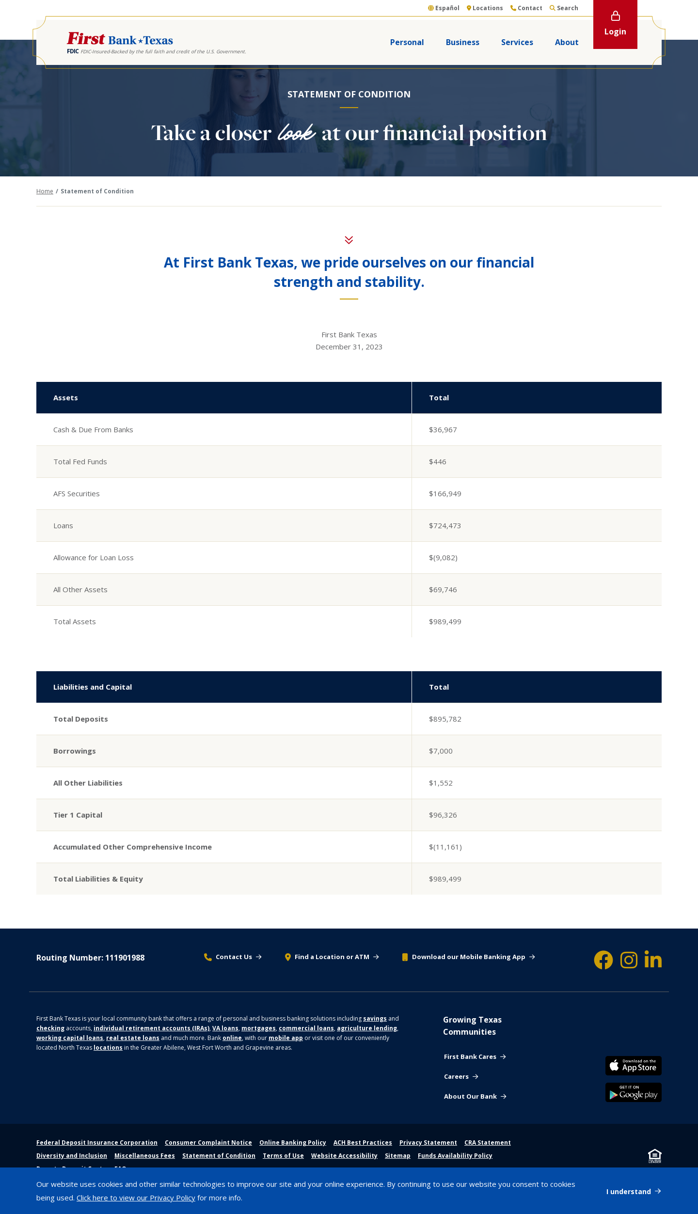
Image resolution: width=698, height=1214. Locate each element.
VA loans (225, 1028)
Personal (407, 42)
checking (50, 1028)
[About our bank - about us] (475, 1097)
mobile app (286, 1038)
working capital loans (69, 1038)
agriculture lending (367, 1028)
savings (375, 1018)
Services (517, 42)
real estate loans (132, 1038)
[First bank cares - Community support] (475, 1057)
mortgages (258, 1028)
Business (462, 42)
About (567, 42)
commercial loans (306, 1028)
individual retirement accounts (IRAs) (151, 1028)
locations (108, 1047)
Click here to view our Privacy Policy (136, 1197)
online (232, 1038)
